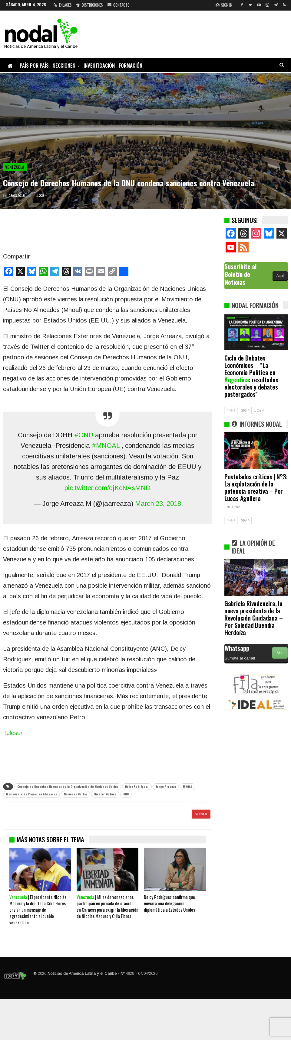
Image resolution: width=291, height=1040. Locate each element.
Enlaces (63, 5)
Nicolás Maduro (105, 794)
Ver (280, 653)
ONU (126, 794)
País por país (34, 65)
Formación (130, 65)
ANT (231, 410)
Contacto (118, 5)
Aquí (280, 276)
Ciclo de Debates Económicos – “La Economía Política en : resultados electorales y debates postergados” (251, 376)
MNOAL (187, 786)
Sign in (224, 5)
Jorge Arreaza (166, 786)
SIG (245, 410)
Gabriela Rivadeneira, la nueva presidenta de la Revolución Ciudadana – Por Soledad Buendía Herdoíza (253, 618)
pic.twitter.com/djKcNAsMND (107, 488)
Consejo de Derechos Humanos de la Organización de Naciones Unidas (67, 786)
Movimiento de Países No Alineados (31, 794)
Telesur (13, 733)
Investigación (99, 65)
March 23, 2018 (158, 503)
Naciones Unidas (75, 794)
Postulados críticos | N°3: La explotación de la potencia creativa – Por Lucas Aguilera (256, 487)
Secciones (64, 65)
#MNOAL (106, 445)
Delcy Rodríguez (137, 786)
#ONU (83, 435)
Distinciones (89, 5)
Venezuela (15, 167)
